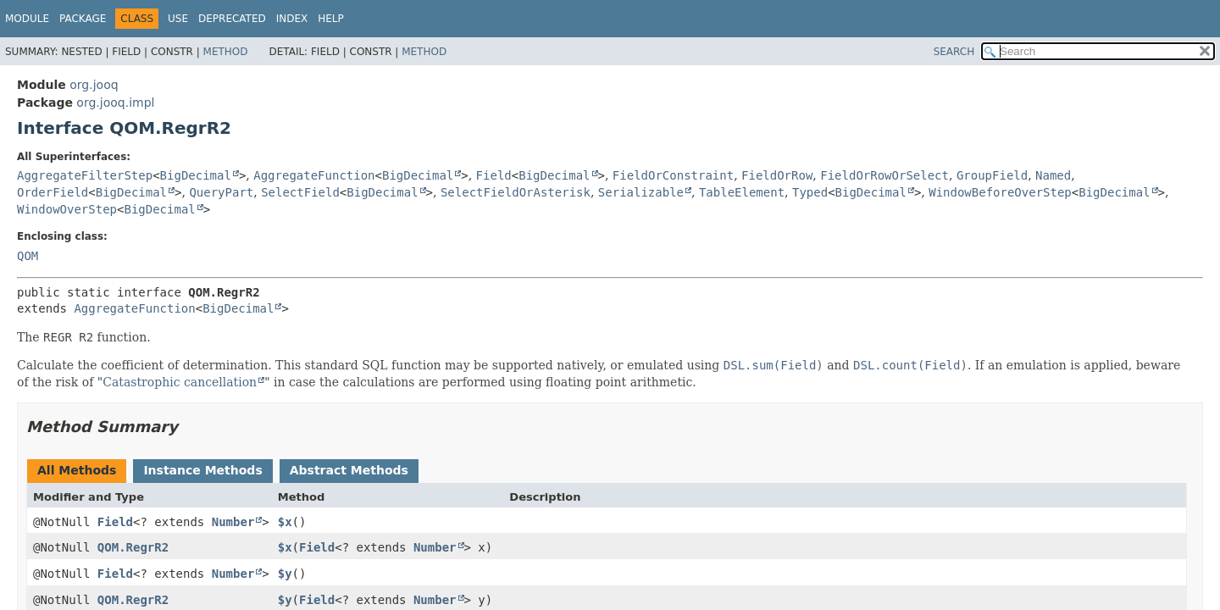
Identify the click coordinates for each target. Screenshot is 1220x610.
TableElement (742, 192)
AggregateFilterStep (84, 175)
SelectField (300, 192)
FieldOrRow (776, 175)
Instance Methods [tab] (202, 470)
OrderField (52, 192)
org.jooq (93, 85)
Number (233, 522)
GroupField (992, 175)
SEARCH (954, 52)
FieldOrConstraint (673, 175)
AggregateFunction (313, 175)
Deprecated (232, 19)
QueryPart (221, 192)
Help (331, 19)
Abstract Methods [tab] (349, 470)
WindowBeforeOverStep (1000, 192)
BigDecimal (195, 175)
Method (225, 52)
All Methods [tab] (76, 470)
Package (82, 19)
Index (292, 19)
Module (27, 19)
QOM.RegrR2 (133, 547)
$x (285, 522)
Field (494, 175)
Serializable (641, 192)
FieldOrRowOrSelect (884, 175)
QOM (27, 256)
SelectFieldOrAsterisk (516, 192)
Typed (810, 192)
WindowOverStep (67, 209)
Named (1053, 175)
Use (178, 19)
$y (285, 573)
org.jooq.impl (115, 102)
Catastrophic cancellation (180, 382)
